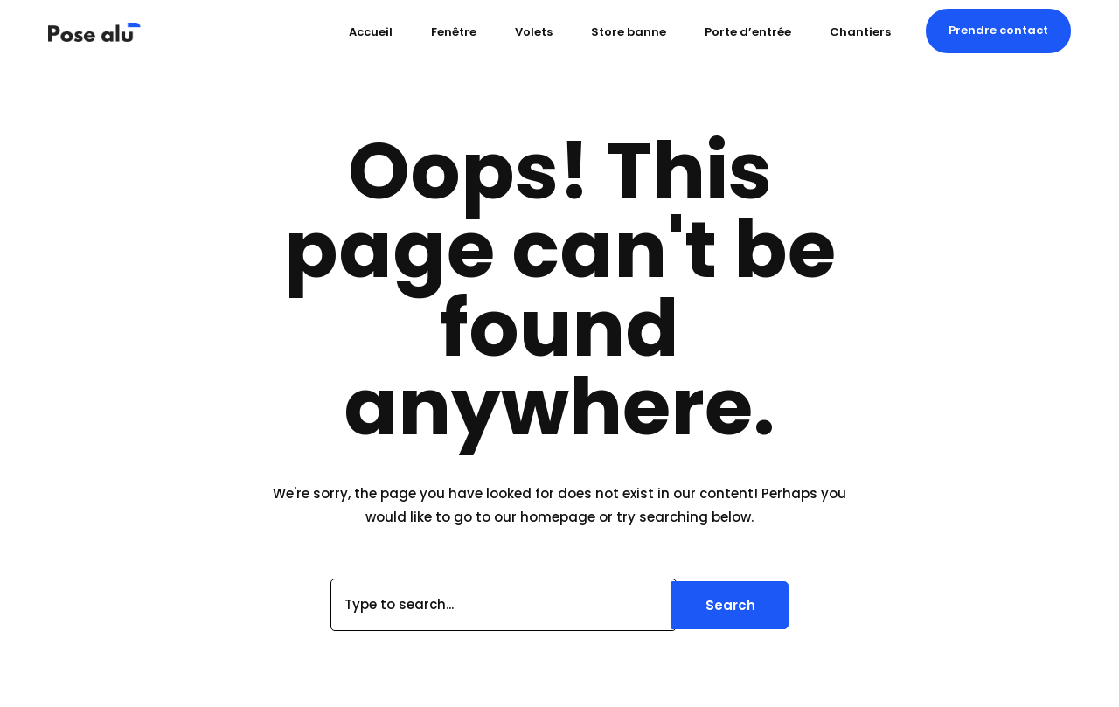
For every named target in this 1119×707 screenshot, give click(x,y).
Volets (534, 32)
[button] (998, 30)
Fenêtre (453, 32)
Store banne (628, 32)
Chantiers (860, 32)
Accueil (371, 32)
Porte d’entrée (748, 32)
